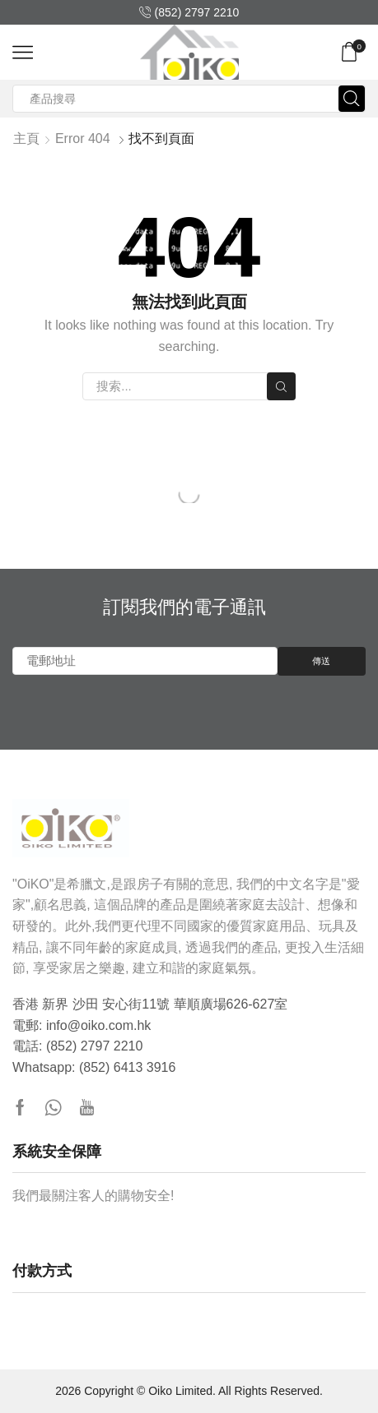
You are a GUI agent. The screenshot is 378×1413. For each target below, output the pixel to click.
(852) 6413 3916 (127, 1067)
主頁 (26, 138)
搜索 (281, 386)
